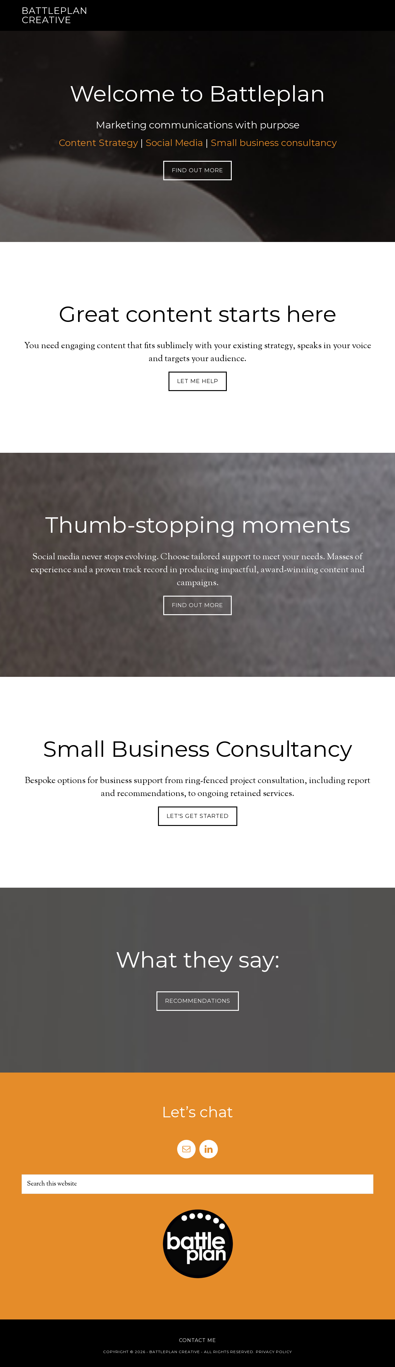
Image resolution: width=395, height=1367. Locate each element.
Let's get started (198, 816)
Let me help (197, 381)
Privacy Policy (274, 1351)
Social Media (174, 142)
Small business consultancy (274, 142)
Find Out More (197, 170)
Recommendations (197, 1001)
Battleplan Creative (55, 15)
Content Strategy (98, 142)
